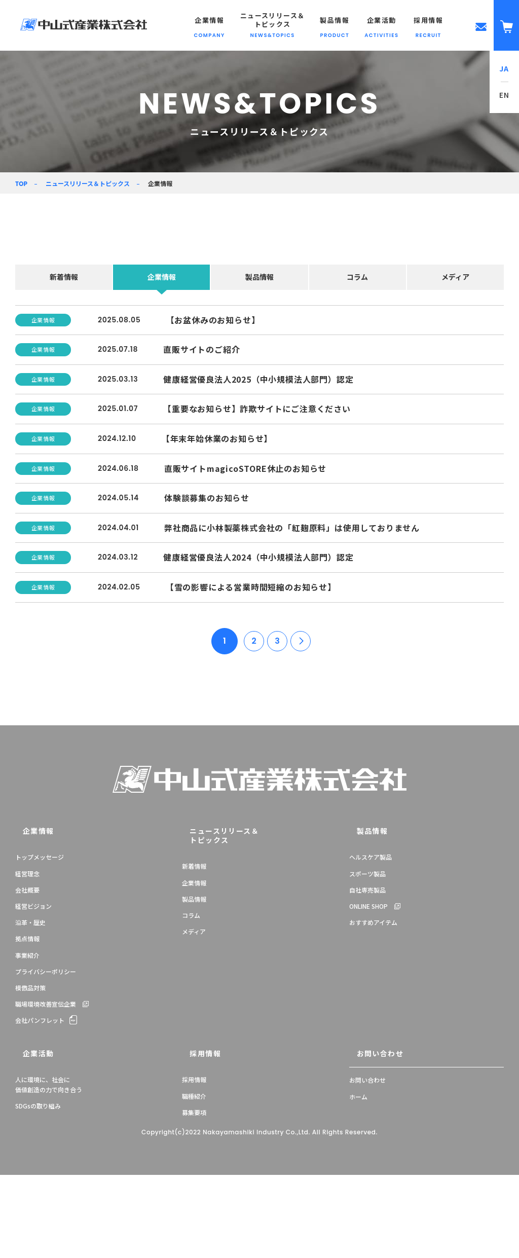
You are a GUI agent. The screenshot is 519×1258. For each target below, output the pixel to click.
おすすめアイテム (373, 1009)
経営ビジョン (33, 993)
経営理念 (27, 960)
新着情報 (64, 277)
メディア (455, 277)
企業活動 (28, 1137)
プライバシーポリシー (45, 1058)
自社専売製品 (367, 977)
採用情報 (194, 1137)
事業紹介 (27, 1042)
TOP (21, 183)
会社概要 (27, 977)
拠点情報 (27, 1025)
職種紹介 (194, 1179)
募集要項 (194, 1195)
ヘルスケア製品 (370, 944)
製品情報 (259, 277)
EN (504, 95)
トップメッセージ (39, 944)
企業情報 (161, 277)
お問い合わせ (368, 1137)
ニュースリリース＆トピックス (88, 183)
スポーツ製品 (367, 960)
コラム (357, 277)
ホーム (358, 1179)
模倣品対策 (30, 1074)
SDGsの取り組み (38, 1189)
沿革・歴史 (30, 1009)
